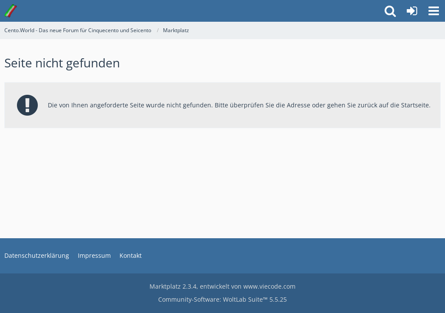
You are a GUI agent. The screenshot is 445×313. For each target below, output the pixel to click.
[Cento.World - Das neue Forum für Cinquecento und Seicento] (11, 11)
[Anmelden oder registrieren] (412, 11)
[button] (433, 11)
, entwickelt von (222, 286)
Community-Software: (222, 299)
